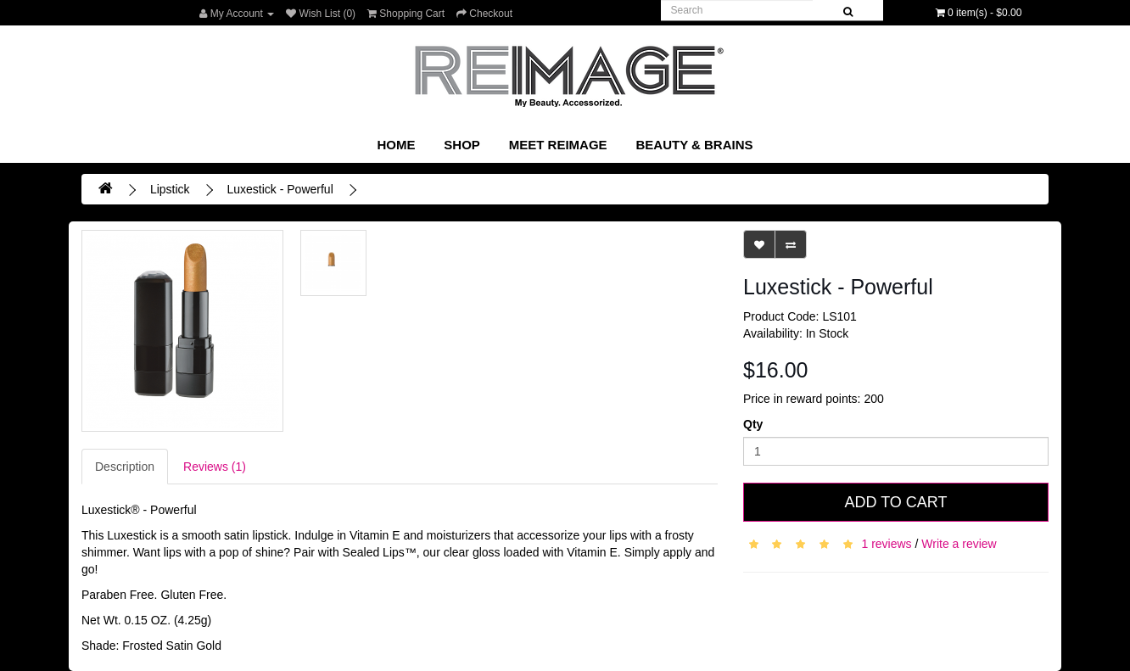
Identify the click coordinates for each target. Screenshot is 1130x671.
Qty (753, 424)
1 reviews (886, 544)
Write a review (958, 544)
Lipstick (170, 189)
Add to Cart (895, 502)
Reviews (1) (214, 466)
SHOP (462, 144)
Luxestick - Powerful (280, 189)
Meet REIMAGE (558, 144)
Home (396, 144)
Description (124, 466)
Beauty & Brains (693, 144)
